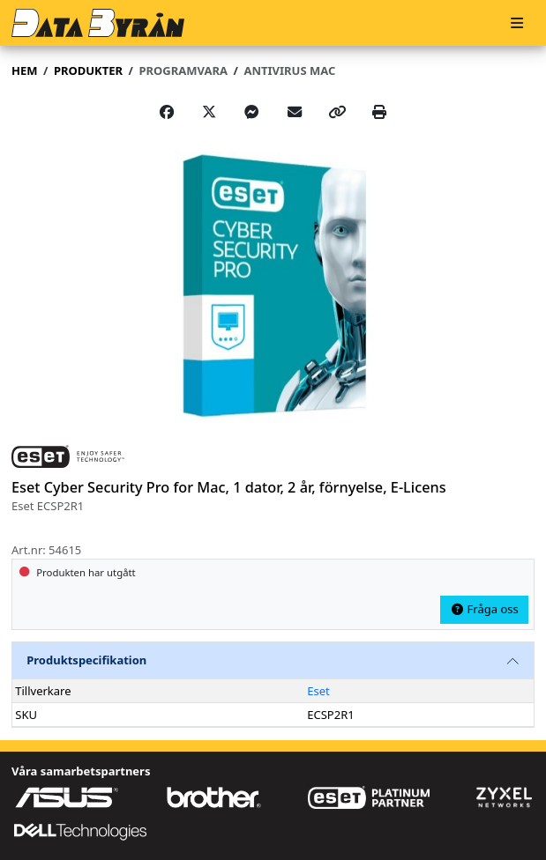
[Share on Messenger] (251, 112)
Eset (318, 691)
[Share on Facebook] (166, 112)
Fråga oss (484, 609)
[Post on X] (209, 112)
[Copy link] (336, 112)
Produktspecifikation (86, 660)
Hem (24, 70)
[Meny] (517, 23)
